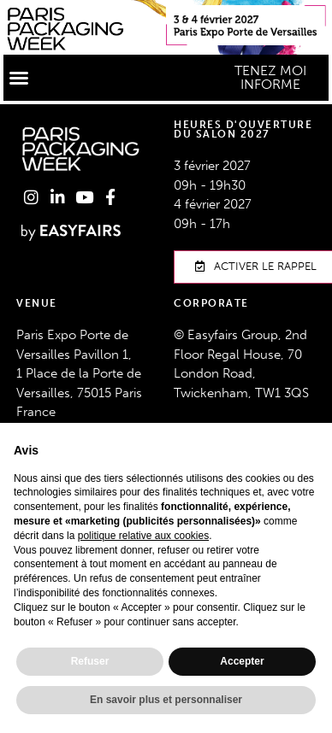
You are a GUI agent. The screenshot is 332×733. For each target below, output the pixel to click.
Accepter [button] (242, 661)
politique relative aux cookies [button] (143, 536)
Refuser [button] (90, 661)
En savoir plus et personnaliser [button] (166, 700)
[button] (18, 77)
